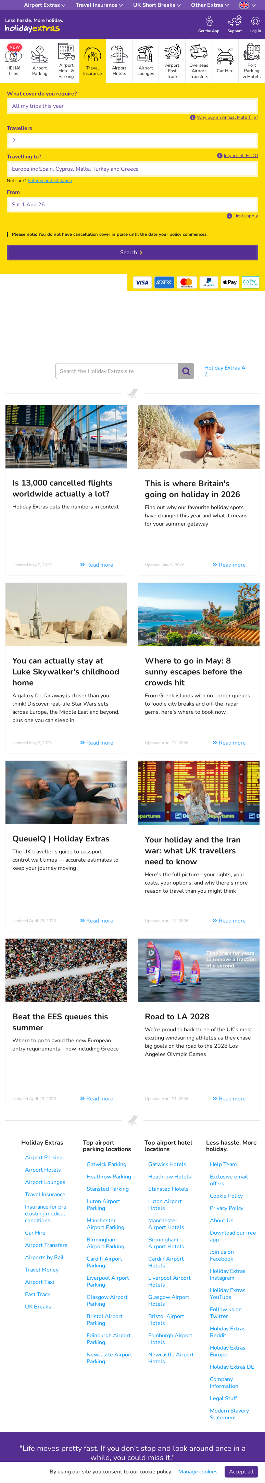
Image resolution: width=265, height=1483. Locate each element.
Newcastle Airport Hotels (171, 1358)
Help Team (223, 1164)
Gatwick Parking (106, 1164)
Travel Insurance (45, 1194)
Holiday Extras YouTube (227, 1294)
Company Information (224, 1383)
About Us (222, 1220)
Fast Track (37, 1294)
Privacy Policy (226, 1208)
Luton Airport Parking (103, 1205)
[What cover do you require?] (132, 106)
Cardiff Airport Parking (104, 1262)
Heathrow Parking (109, 1176)
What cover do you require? (42, 94)
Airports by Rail (44, 1257)
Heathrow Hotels (169, 1176)
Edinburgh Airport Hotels (170, 1339)
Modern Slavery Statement (229, 1414)
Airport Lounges (45, 1182)
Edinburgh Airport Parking (109, 1339)
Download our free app (233, 1236)
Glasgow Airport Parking (107, 1300)
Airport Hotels (43, 1169)
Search (128, 252)
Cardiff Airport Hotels (166, 1262)
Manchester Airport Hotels (166, 1224)
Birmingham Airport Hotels (166, 1243)
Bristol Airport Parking (105, 1320)
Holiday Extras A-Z (226, 371)
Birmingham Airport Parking (105, 1243)
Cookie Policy (226, 1195)
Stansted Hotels (168, 1189)
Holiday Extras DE (232, 1367)
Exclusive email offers (229, 1180)
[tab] (39, 61)
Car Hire (35, 1232)
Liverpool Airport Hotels (169, 1281)
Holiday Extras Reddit (227, 1332)
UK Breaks (38, 1306)
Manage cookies (198, 1471)
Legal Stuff (223, 1398)
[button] (224, 117)
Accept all (241, 1471)
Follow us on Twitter (226, 1313)
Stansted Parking (108, 1189)
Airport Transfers (46, 1245)
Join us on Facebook (222, 1255)
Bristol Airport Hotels (166, 1320)
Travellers (19, 128)
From (13, 192)
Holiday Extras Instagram (227, 1274)
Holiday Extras (32, 29)
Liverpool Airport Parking (108, 1281)
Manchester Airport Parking (105, 1224)
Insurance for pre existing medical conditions (45, 1213)
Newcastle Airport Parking (109, 1358)
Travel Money (42, 1269)
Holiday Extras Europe (227, 1351)
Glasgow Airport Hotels (168, 1300)
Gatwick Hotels (167, 1164)
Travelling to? (24, 156)
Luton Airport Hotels (165, 1205)
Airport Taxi (39, 1282)
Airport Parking (44, 1157)
